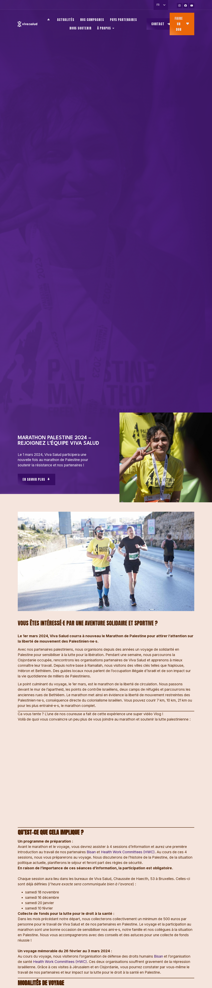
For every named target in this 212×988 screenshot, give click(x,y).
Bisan (91, 852)
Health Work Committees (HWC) (128, 852)
